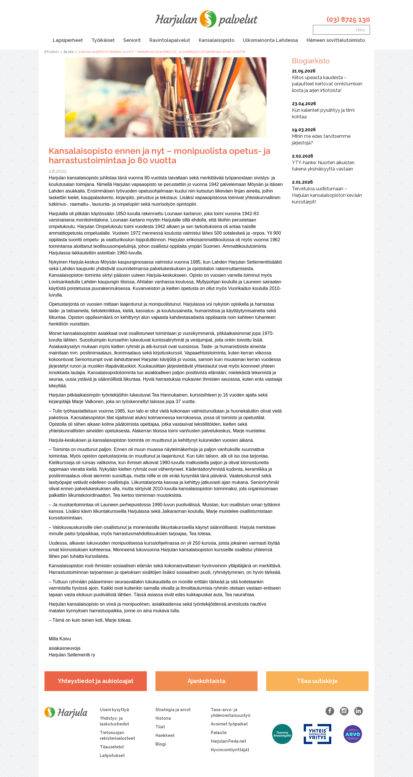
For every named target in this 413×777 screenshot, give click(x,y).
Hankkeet (165, 735)
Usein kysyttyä (114, 709)
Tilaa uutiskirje (317, 681)
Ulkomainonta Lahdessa (270, 40)
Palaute (219, 732)
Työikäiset (103, 40)
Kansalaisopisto (216, 40)
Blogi (69, 52)
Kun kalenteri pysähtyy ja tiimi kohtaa (328, 110)
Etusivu (51, 52)
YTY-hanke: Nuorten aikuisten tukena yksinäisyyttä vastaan (328, 162)
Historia (163, 718)
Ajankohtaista (206, 681)
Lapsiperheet (68, 40)
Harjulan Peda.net (228, 741)
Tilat (160, 727)
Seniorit (132, 40)
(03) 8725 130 (348, 19)
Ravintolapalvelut (169, 40)
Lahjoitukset (112, 755)
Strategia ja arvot (173, 709)
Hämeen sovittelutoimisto (336, 40)
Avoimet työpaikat (229, 724)
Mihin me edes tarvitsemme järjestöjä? (328, 136)
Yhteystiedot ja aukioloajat (95, 681)
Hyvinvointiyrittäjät (230, 749)
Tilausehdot (112, 747)
